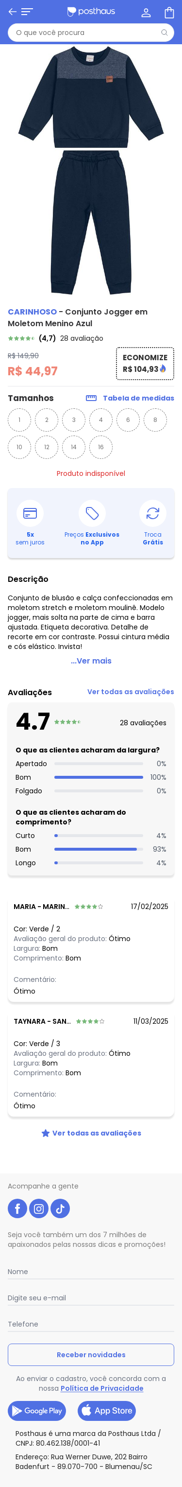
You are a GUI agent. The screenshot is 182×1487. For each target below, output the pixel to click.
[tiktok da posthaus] (60, 1208)
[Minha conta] (145, 11)
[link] (91, 338)
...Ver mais (91, 660)
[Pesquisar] (164, 32)
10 (19, 447)
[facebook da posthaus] (17, 1208)
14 (74, 447)
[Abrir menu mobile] (13, 11)
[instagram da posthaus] (39, 1208)
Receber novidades (91, 1355)
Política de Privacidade (102, 1388)
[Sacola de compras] (168, 11)
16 (101, 447)
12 (47, 447)
